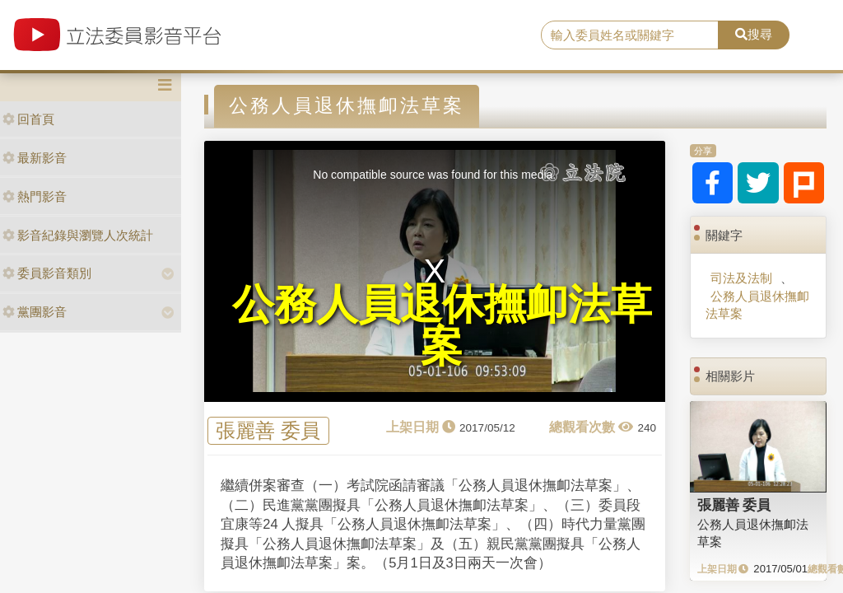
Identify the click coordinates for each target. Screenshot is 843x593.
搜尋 (753, 34)
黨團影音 (34, 312)
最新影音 (34, 158)
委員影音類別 (46, 273)
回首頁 (28, 119)
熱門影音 (34, 196)
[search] (630, 35)
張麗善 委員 (268, 431)
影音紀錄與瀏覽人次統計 (77, 235)
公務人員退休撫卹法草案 (757, 304)
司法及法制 (741, 278)
